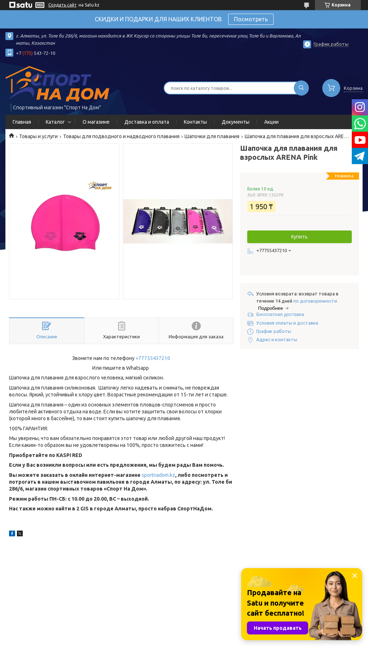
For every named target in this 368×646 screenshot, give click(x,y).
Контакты (195, 121)
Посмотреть (251, 19)
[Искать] (301, 88)
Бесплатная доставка (280, 314)
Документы (235, 121)
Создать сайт (62, 5)
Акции (271, 121)
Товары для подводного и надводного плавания (121, 136)
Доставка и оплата (146, 121)
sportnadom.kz (158, 475)
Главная (22, 121)
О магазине (96, 121)
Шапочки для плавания (212, 136)
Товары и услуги (38, 136)
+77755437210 (153, 358)
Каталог (55, 121)
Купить (299, 236)
